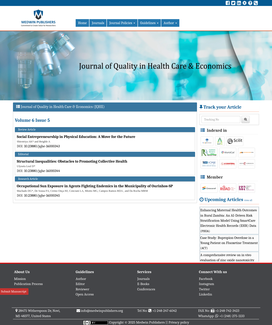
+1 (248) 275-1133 (231, 316)
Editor (80, 284)
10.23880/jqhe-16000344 (42, 171)
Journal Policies (122, 23)
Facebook (206, 279)
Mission (20, 279)
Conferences (146, 289)
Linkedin (205, 294)
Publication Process (28, 284)
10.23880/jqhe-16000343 (42, 146)
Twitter (204, 289)
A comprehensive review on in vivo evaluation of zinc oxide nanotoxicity (227, 260)
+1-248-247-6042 (164, 311)
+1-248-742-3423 (227, 311)
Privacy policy (179, 322)
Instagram (206, 284)
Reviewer (82, 289)
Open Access (85, 294)
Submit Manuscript (13, 291)
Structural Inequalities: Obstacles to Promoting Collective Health (72, 161)
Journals (98, 23)
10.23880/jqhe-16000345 (42, 195)
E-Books (143, 284)
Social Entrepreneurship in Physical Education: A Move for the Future (76, 137)
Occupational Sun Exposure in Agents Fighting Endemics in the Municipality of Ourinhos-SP (95, 186)
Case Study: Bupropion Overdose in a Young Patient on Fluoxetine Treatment (229, 243)
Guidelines (149, 23)
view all (248, 200)
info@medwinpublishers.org (102, 311)
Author (170, 23)
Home (82, 23)
